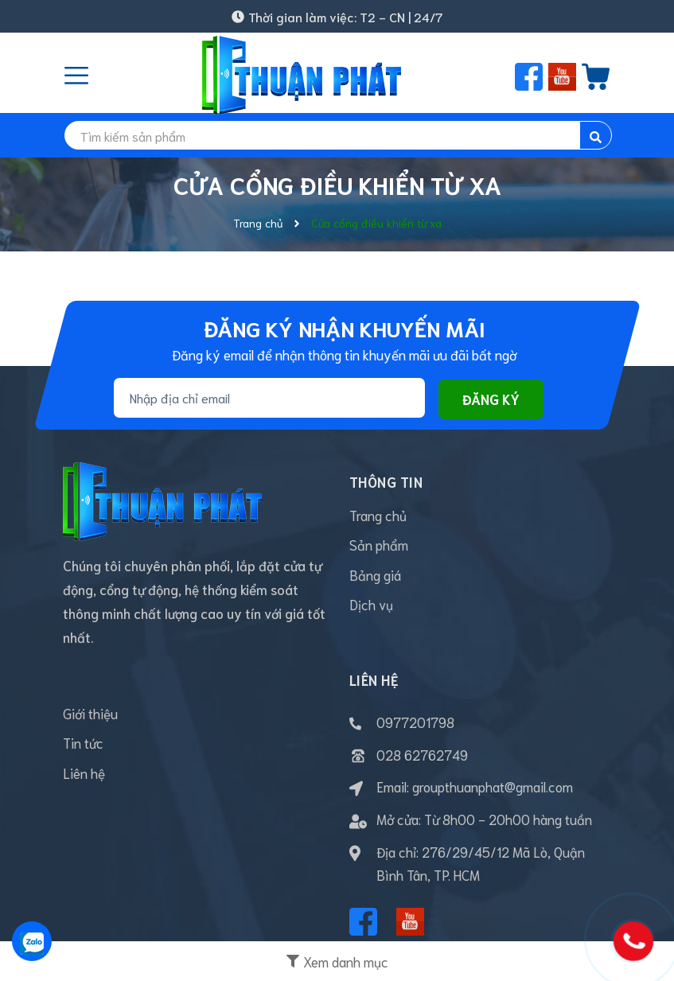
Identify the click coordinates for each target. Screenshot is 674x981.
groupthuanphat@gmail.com (492, 786)
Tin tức (83, 744)
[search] (337, 135)
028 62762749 (422, 754)
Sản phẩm (378, 546)
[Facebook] (363, 922)
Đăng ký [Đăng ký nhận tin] (491, 398)
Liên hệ (84, 774)
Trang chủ (378, 515)
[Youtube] (410, 922)
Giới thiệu (90, 713)
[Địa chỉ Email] (269, 398)
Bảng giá (375, 576)
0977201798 (415, 721)
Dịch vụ (371, 606)
